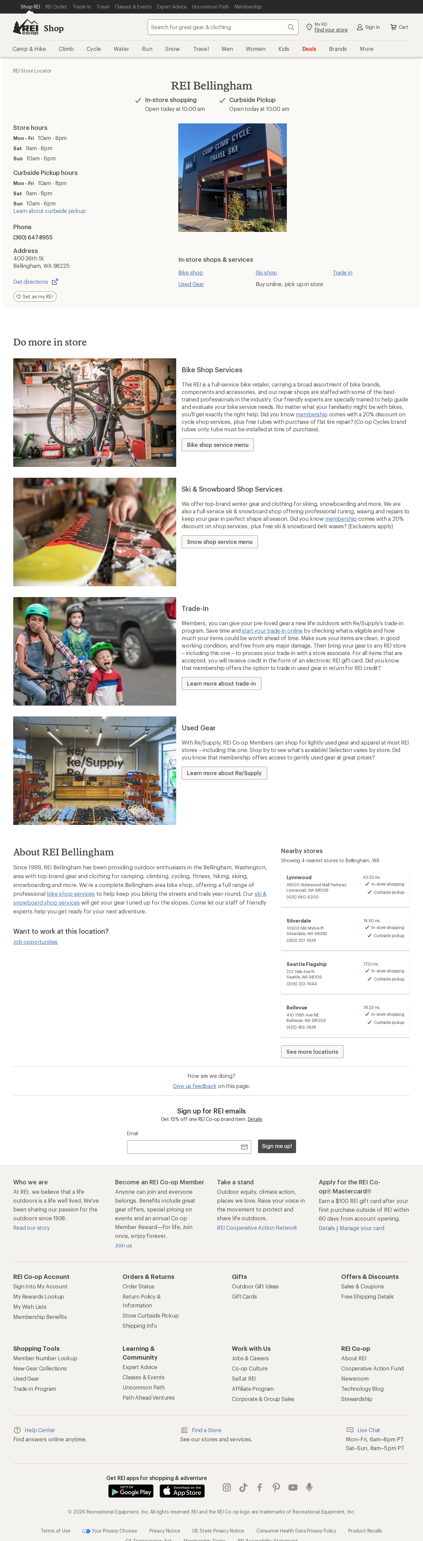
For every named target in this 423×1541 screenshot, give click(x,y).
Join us (123, 1245)
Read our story (31, 1227)
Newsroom (355, 1378)
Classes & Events (143, 1377)
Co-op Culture (250, 1368)
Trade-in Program (34, 1388)
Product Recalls (365, 1517)
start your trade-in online (272, 630)
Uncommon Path (144, 1387)
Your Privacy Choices (109, 1517)
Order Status (138, 1286)
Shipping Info (140, 1325)
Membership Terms (204, 1527)
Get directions (36, 282)
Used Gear (191, 284)
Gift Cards (244, 1296)
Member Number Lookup (45, 1358)
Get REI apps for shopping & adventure (156, 1478)
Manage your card (361, 1228)
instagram (226, 1480)
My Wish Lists (30, 1306)
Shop (53, 28)
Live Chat (363, 1430)
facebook (259, 1480)
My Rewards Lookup (38, 1296)
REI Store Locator (32, 71)
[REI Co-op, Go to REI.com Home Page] (25, 27)
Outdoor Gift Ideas (255, 1286)
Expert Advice (140, 1367)
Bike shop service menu (218, 444)
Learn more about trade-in (221, 683)
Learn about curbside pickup (49, 211)
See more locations (312, 1051)
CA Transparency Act (149, 1527)
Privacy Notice (164, 1517)
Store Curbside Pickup (151, 1315)
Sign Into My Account (40, 1286)
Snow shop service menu (220, 541)
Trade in (342, 272)
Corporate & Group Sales (263, 1399)
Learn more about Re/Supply (224, 773)
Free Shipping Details (367, 1296)
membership (311, 414)
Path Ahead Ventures (149, 1397)
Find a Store (200, 1430)
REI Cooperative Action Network (257, 1227)
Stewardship (356, 1399)
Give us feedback (194, 1086)
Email (132, 1133)
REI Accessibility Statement (268, 1527)
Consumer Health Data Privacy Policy (296, 1517)
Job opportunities (35, 942)
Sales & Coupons (362, 1286)
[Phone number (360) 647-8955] (73, 237)
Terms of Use (55, 1517)
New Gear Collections (40, 1368)
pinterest (276, 1480)
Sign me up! (277, 1146)
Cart (398, 27)
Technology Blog (362, 1388)
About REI (354, 1358)
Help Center (34, 1430)
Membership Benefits (40, 1316)
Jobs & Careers (250, 1358)
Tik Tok (243, 1480)
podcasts (309, 1480)
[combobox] (223, 27)
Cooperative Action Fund (372, 1368)
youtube (293, 1480)
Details (255, 1119)
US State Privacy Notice (218, 1517)
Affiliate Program (253, 1388)
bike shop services (71, 893)
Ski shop (266, 272)
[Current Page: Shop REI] (30, 7)
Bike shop (190, 272)
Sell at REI (244, 1378)
